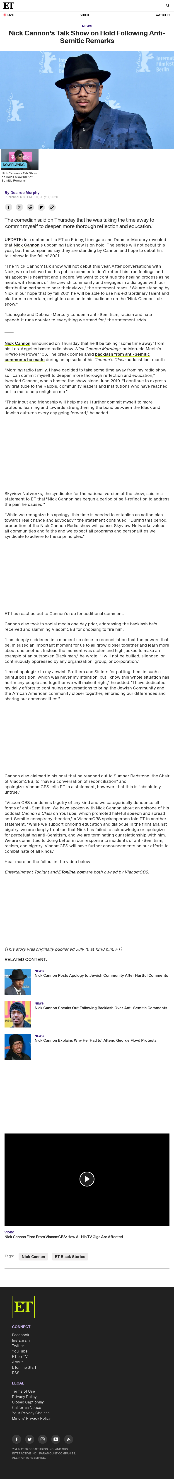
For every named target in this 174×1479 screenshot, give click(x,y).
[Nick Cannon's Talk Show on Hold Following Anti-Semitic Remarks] (19, 167)
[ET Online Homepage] (10, 5)
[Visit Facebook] (16, 1436)
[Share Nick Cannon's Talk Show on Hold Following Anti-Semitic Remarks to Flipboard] (41, 207)
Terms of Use (23, 1388)
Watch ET (163, 15)
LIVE (10, 15)
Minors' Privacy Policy (31, 1415)
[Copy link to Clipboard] (52, 207)
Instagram (21, 1337)
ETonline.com (71, 869)
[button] (87, 1175)
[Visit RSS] (68, 1436)
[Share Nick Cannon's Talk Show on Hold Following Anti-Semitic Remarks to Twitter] (19, 207)
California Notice (26, 1404)
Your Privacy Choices (31, 1409)
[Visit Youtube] (55, 1436)
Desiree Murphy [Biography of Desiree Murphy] (25, 193)
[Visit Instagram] (42, 1436)
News (87, 26)
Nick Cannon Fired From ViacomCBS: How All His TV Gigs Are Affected (64, 1233)
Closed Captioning (28, 1398)
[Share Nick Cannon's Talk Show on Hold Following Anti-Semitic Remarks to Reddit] (30, 207)
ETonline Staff (24, 1364)
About (17, 1358)
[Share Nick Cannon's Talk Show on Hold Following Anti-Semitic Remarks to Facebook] (9, 207)
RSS (15, 1369)
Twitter (18, 1342)
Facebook (20, 1331)
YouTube (19, 1347)
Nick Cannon (26, 245)
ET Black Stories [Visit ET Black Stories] (70, 1253)
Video (84, 15)
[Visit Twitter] (29, 1436)
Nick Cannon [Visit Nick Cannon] (33, 1253)
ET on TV (20, 1353)
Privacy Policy (24, 1393)
